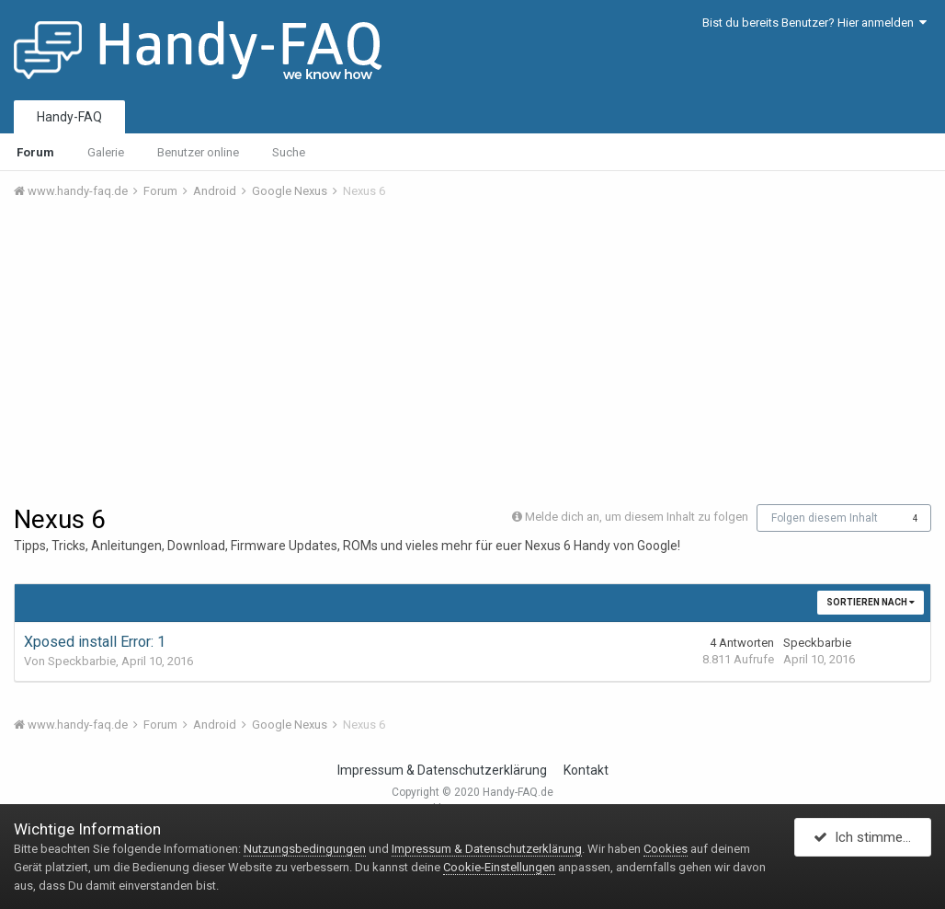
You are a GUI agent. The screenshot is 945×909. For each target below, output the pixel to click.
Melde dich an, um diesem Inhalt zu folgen (636, 517)
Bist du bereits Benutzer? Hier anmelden (814, 22)
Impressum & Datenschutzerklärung (442, 770)
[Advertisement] (472, 352)
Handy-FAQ (69, 116)
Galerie (105, 152)
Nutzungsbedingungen (305, 849)
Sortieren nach (870, 602)
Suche (288, 152)
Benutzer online (198, 152)
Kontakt (586, 770)
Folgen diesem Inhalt (824, 518)
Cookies (665, 849)
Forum (35, 152)
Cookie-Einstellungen (499, 867)
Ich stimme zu (867, 838)
